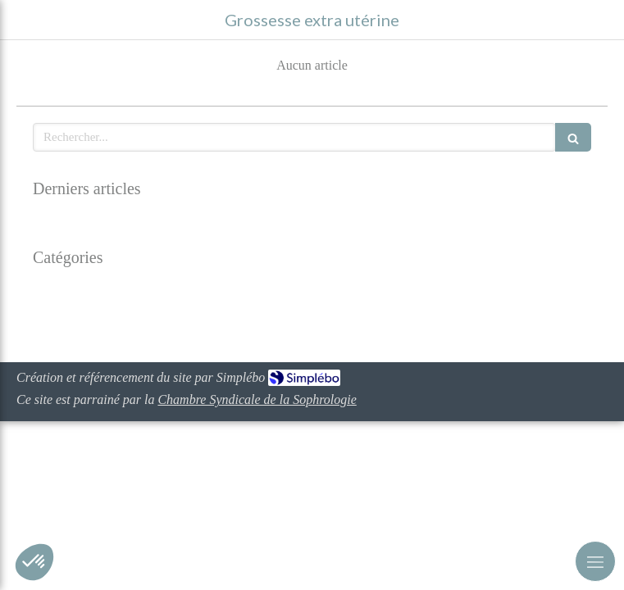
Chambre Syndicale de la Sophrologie (256, 399)
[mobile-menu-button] (595, 561)
